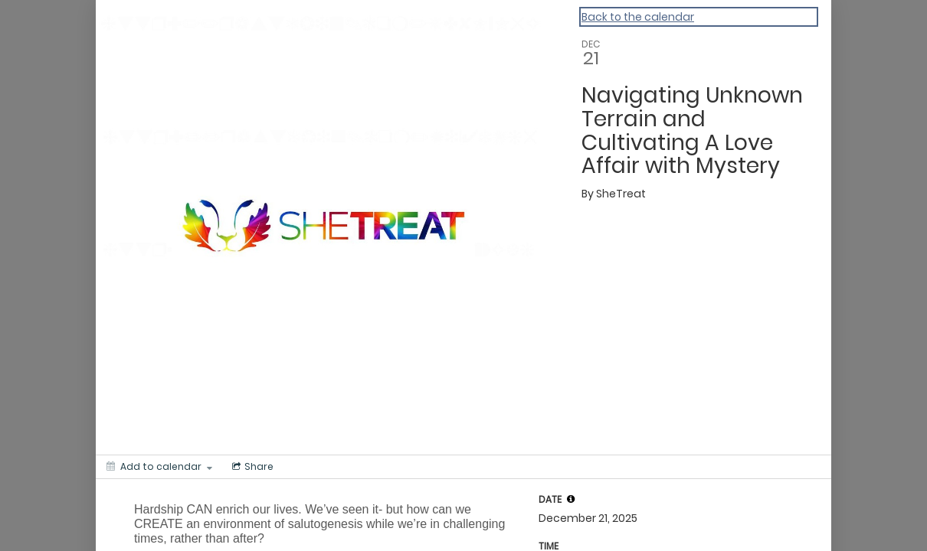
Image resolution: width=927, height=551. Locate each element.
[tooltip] (571, 499)
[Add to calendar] (159, 466)
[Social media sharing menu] (251, 466)
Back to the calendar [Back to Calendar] (637, 16)
